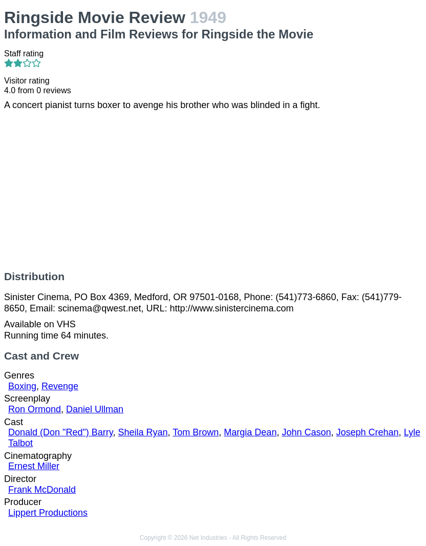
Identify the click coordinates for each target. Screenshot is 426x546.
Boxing (22, 386)
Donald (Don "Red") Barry (60, 432)
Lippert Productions (48, 513)
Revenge (59, 386)
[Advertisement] (213, 190)
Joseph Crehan (367, 432)
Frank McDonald (42, 490)
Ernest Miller (33, 466)
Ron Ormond (34, 409)
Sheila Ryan (143, 432)
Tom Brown (196, 432)
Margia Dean (250, 432)
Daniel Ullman (94, 409)
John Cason (306, 432)
